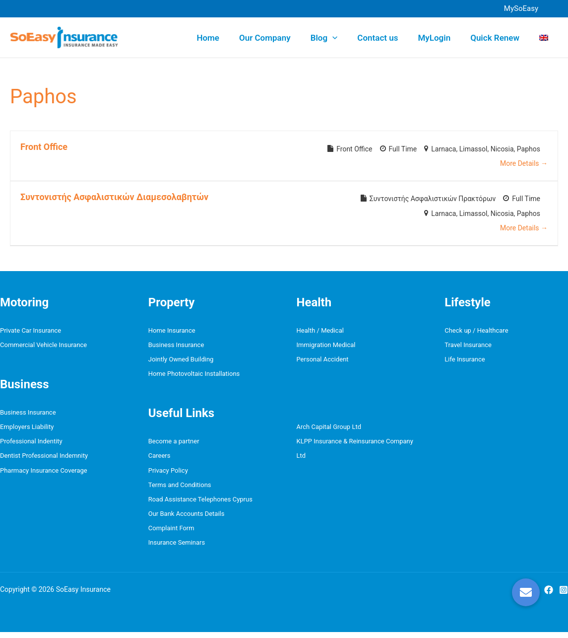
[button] (521, 8)
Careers (159, 458)
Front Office (43, 147)
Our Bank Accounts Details (186, 518)
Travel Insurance (468, 346)
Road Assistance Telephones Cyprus (200, 503)
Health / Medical (320, 330)
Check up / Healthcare (476, 330)
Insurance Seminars (176, 548)
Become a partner (173, 443)
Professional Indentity (31, 443)
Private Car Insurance (30, 330)
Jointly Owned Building (181, 360)
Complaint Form (171, 533)
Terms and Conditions (179, 488)
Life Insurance (464, 360)
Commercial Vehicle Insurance (43, 346)
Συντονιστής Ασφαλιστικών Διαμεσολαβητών (114, 197)
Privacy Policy (168, 473)
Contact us (388, 38)
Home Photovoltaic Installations (194, 375)
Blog (337, 37)
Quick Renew (499, 38)
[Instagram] (563, 595)
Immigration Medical (326, 346)
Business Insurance (28, 414)
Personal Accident (323, 360)
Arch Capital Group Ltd (329, 428)
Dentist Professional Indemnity (44, 458)
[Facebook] (548, 595)
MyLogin (441, 38)
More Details (524, 163)
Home (227, 38)
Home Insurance (171, 330)
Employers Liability (27, 428)
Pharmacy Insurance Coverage (43, 473)
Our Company (281, 38)
